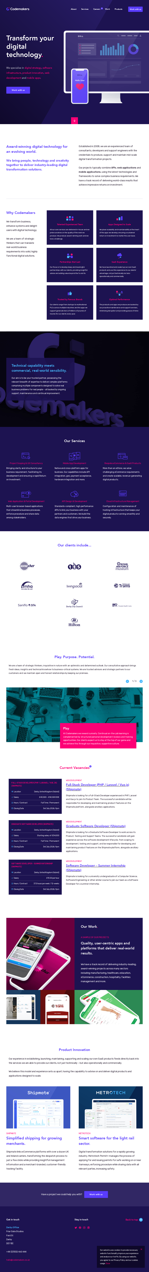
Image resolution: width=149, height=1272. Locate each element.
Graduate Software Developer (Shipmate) (96, 826)
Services (85, 9)
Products (118, 9)
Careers (96, 9)
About (73, 9)
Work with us (135, 9)
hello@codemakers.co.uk (18, 1260)
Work (107, 9)
